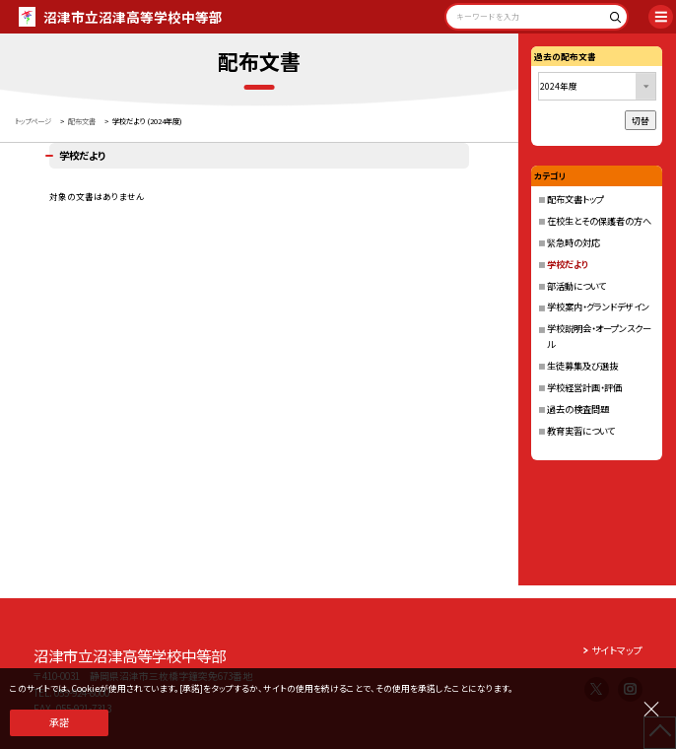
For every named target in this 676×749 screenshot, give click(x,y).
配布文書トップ (575, 199)
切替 (640, 120)
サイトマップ (616, 650)
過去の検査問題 (578, 409)
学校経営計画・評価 (584, 387)
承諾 (59, 722)
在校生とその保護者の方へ (599, 221)
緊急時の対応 (573, 242)
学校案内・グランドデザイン (598, 306)
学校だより (567, 264)
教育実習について (581, 431)
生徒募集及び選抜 (582, 366)
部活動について (576, 286)
